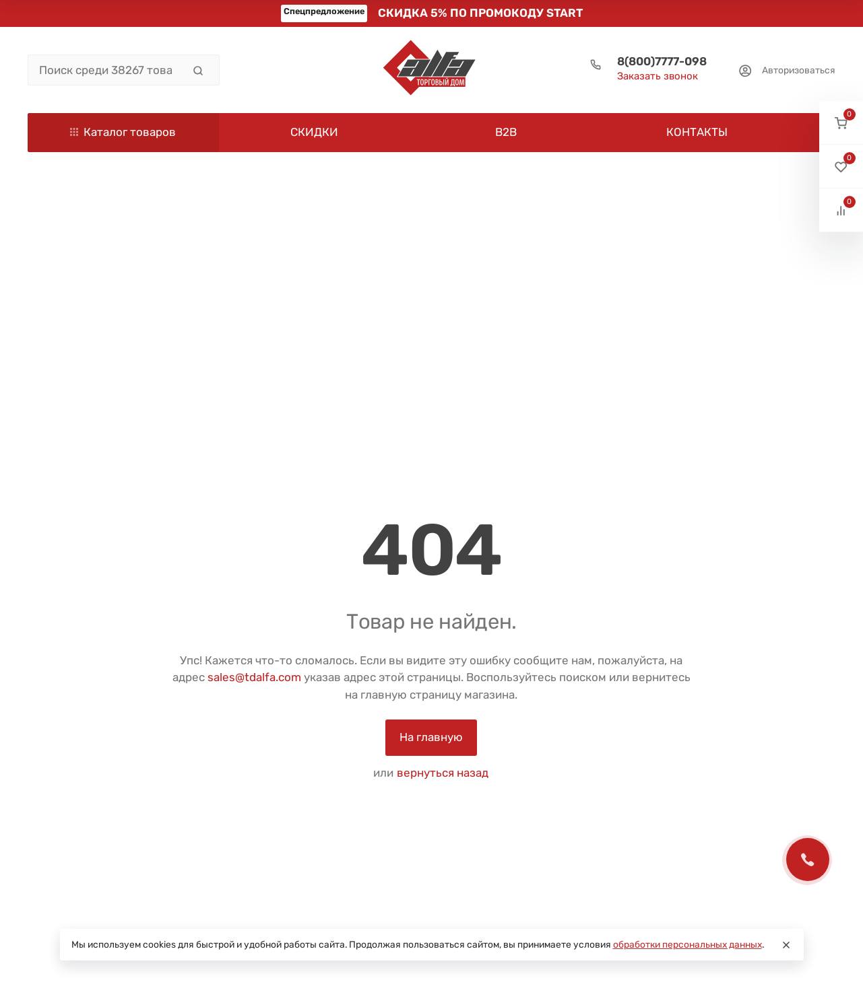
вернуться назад (442, 772)
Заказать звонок (657, 76)
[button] (841, 123)
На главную (431, 737)
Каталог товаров (123, 132)
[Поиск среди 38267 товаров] (105, 70)
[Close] (786, 945)
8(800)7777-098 (662, 61)
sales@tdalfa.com (254, 677)
